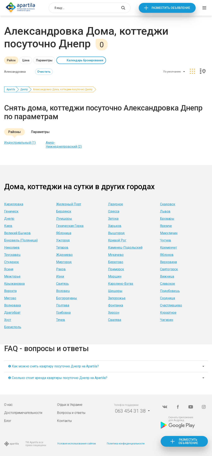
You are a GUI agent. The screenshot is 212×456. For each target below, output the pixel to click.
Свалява (114, 320)
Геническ (11, 211)
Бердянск (63, 211)
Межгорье (12, 276)
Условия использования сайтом (76, 443)
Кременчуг (168, 247)
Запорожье (116, 298)
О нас (8, 405)
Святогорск (169, 269)
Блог (7, 421)
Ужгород (63, 240)
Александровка (15, 71)
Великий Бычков (17, 233)
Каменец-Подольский (125, 247)
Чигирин (166, 320)
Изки (60, 276)
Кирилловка (13, 204)
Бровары (167, 219)
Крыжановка (14, 284)
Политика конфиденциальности (126, 443)
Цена (25, 60)
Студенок (11, 262)
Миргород (64, 262)
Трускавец (12, 255)
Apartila (10, 89)
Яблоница (63, 233)
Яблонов (166, 255)
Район (11, 60)
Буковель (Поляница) (21, 240)
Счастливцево (171, 305)
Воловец (63, 291)
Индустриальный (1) (20, 143)
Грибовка (63, 313)
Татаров (62, 247)
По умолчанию (172, 71)
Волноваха (12, 305)
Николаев (11, 247)
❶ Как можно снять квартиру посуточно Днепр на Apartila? (53, 366)
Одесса (113, 211)
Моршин (114, 276)
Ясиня (8, 269)
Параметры (44, 60)
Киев (8, 226)
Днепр (24, 89)
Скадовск (167, 204)
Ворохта (10, 291)
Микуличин (168, 233)
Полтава (62, 305)
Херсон (113, 313)
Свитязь (62, 284)
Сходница (167, 298)
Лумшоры (64, 219)
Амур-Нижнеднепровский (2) (64, 144)
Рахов (61, 269)
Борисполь (12, 327)
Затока (113, 219)
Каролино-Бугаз (120, 284)
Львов (165, 211)
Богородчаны (66, 298)
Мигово (10, 298)
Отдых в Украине (69, 405)
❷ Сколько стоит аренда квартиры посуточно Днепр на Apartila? (57, 378)
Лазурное (115, 204)
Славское (167, 284)
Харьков (114, 226)
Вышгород (116, 233)
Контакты (64, 421)
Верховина (168, 262)
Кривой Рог (117, 240)
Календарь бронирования (85, 60)
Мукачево (116, 255)
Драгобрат (12, 313)
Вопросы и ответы (71, 413)
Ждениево (64, 255)
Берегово (115, 262)
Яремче (166, 226)
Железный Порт (68, 204)
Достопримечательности (23, 413)
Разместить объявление (171, 8)
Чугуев (165, 240)
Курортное (168, 313)
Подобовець (170, 291)
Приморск (116, 269)
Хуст (7, 320)
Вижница (167, 276)
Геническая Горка (69, 226)
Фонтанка (115, 305)
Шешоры (115, 291)
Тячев (60, 320)
